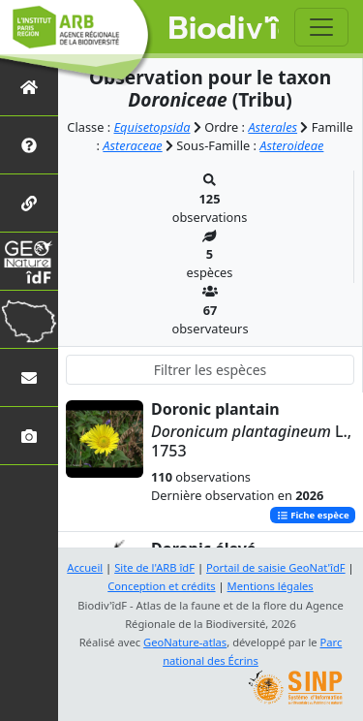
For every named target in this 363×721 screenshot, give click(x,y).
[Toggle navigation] (321, 27)
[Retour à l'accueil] (29, 86)
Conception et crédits (161, 586)
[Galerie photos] (29, 435)
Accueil (85, 567)
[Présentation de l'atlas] (29, 144)
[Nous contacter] (29, 377)
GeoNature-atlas (185, 642)
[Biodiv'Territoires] (29, 319)
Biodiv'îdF (224, 29)
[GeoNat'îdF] (29, 261)
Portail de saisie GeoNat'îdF (276, 567)
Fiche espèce (313, 515)
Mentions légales (270, 586)
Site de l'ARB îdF (154, 567)
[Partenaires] (29, 203)
